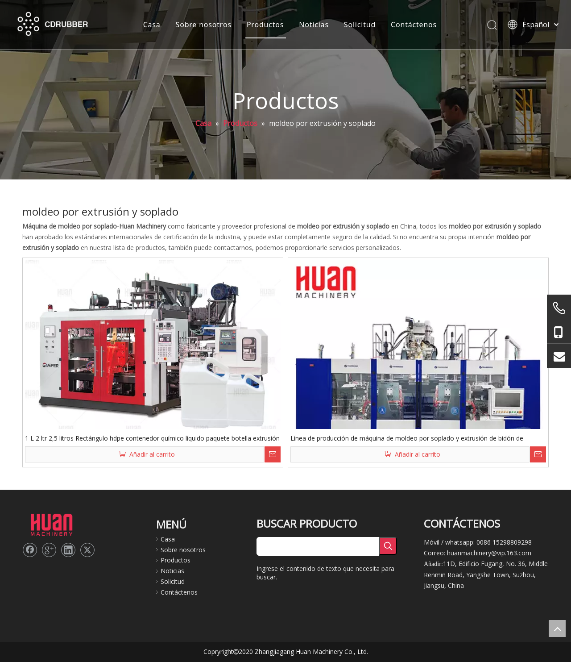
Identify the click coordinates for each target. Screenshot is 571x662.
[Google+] (49, 550)
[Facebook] (30, 550)
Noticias (314, 24)
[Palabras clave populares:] (388, 546)
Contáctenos (414, 24)
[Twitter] (87, 550)
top (557, 628)
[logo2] (51, 524)
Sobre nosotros (204, 24)
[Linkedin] (68, 550)
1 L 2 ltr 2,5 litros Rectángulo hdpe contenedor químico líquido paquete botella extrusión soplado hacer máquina (152, 438)
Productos (265, 24)
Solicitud (360, 24)
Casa (152, 24)
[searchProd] (318, 546)
